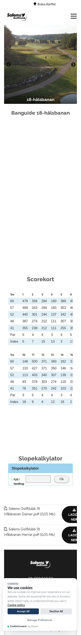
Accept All (23, 611)
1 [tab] (31, 97)
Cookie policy (16, 605)
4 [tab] (50, 97)
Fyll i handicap (19, 479)
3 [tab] (44, 97)
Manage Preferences (39, 620)
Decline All (56, 611)
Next (73, 64)
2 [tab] (37, 97)
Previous (8, 64)
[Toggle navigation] (73, 16)
